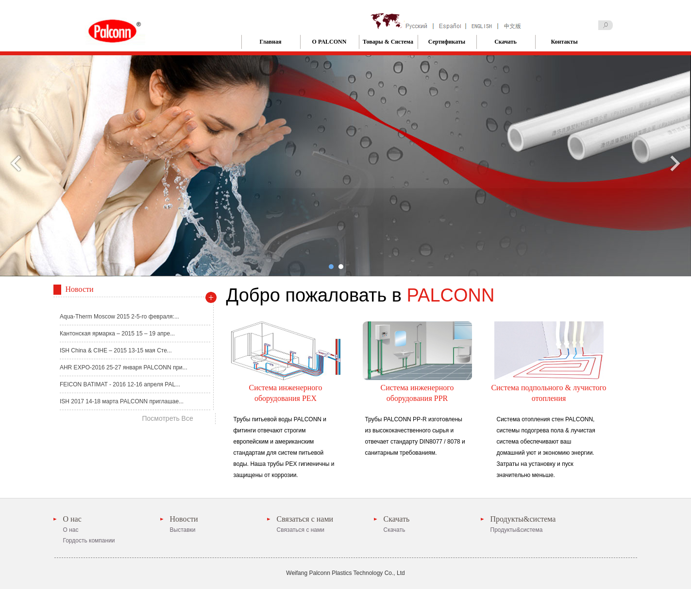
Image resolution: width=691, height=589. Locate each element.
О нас (72, 519)
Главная (271, 41)
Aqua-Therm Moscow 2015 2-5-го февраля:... (119, 316)
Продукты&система (523, 519)
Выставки (183, 529)
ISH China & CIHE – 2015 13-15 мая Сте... (116, 350)
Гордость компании (89, 540)
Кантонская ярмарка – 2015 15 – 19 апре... (117, 333)
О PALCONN (329, 41)
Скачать (505, 41)
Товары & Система (388, 41)
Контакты (564, 41)
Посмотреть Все (167, 418)
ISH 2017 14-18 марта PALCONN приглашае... (122, 401)
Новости (184, 519)
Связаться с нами (305, 519)
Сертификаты (446, 41)
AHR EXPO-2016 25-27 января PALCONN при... (123, 367)
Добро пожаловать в (360, 295)
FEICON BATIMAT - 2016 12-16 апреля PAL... (120, 384)
